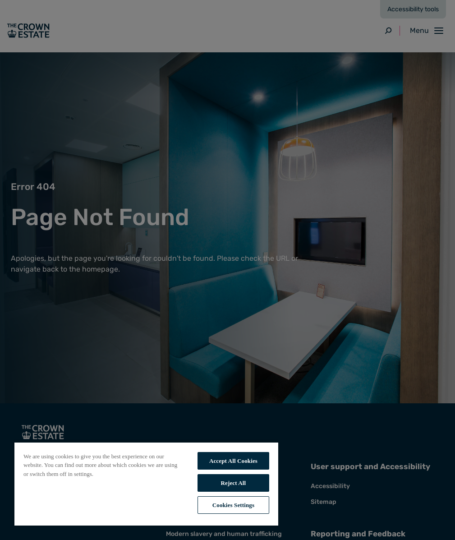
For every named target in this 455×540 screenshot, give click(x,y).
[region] (146, 484)
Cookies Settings (233, 505)
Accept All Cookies (233, 460)
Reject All (233, 483)
